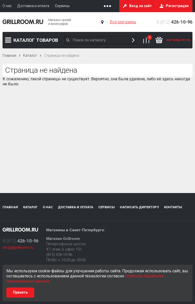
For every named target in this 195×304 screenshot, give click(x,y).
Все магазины (123, 22)
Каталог (35, 40)
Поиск (133, 40)
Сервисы (106, 207)
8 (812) (174, 22)
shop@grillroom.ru (18, 247)
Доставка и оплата (75, 207)
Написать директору (139, 207)
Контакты (173, 207)
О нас (48, 207)
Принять (20, 292)
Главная (9, 55)
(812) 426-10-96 (59, 254)
